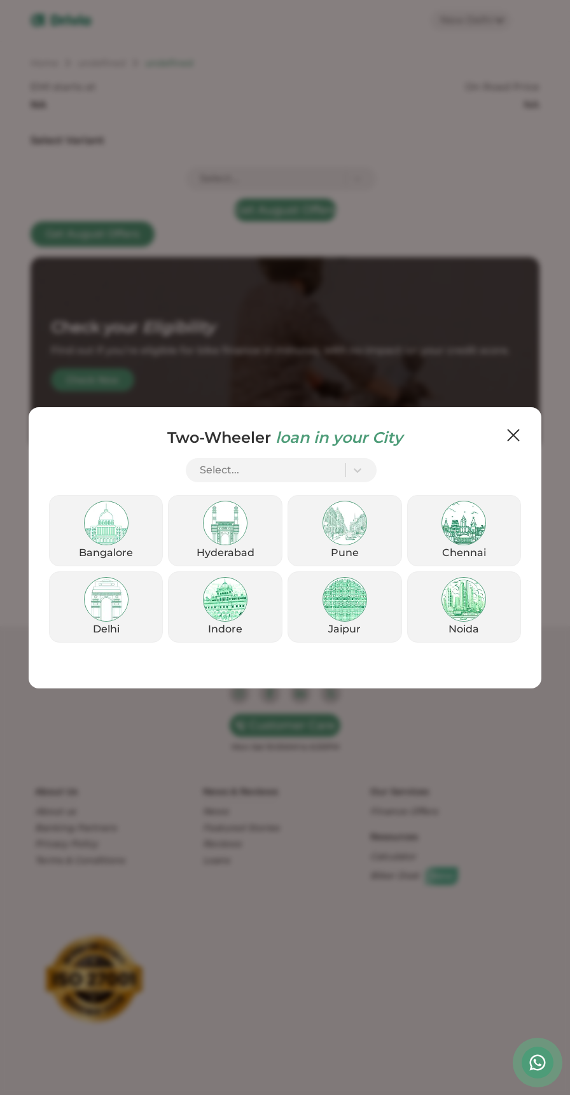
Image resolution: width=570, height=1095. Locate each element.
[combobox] (201, 470)
